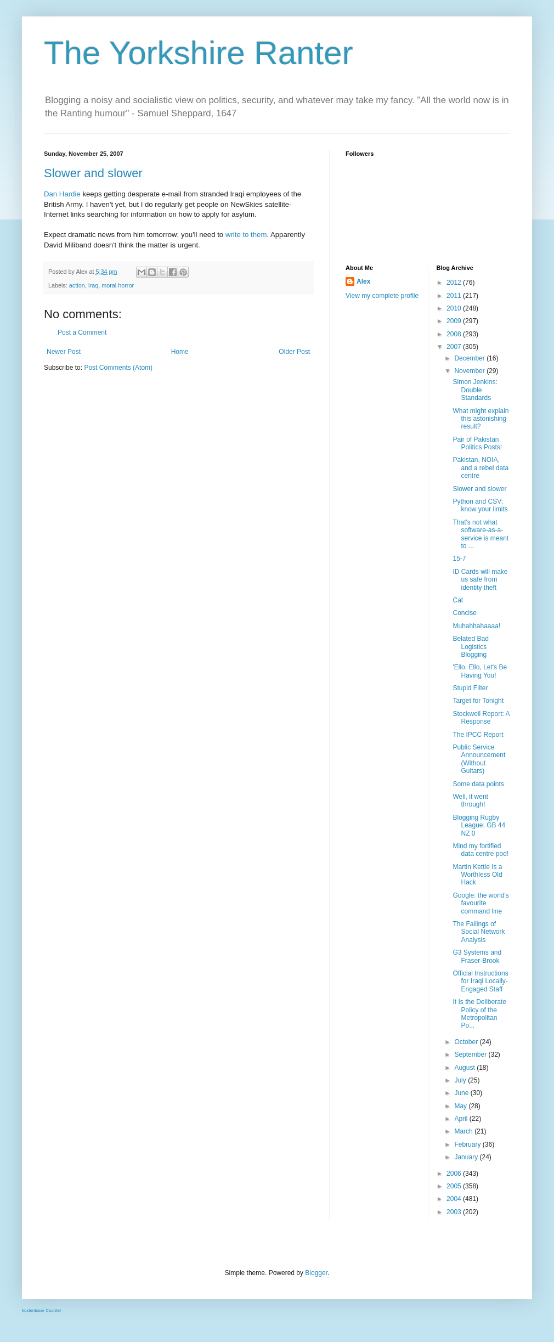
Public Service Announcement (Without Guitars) (479, 759)
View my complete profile (382, 296)
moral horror (117, 285)
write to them (246, 234)
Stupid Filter (470, 688)
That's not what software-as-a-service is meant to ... (480, 534)
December (470, 358)
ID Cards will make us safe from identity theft (480, 579)
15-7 (459, 558)
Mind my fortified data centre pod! (480, 850)
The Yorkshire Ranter (198, 53)
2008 (454, 334)
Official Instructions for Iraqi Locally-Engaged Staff (480, 981)
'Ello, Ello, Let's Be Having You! (480, 671)
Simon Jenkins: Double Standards (475, 390)
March (464, 1131)
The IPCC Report (478, 734)
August (465, 1068)
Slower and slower (93, 173)
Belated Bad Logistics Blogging (470, 646)
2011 (454, 296)
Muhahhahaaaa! (476, 626)
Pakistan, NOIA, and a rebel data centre (480, 468)
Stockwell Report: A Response (481, 717)
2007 (454, 347)
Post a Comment (82, 332)
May (461, 1106)
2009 (454, 321)
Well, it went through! (470, 800)
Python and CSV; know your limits (480, 505)
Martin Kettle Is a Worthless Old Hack (477, 875)
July (461, 1080)
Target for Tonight (478, 700)
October (466, 1042)
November (470, 371)
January (466, 1157)
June (462, 1093)
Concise (464, 613)
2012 (454, 282)
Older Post (294, 352)
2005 (454, 1186)
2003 (454, 1212)
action (77, 285)
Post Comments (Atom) (118, 367)
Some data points (478, 784)
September (471, 1054)
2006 (454, 1173)
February (468, 1144)
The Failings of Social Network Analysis (479, 932)
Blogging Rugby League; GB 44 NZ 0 (479, 825)
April (461, 1119)
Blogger (316, 1273)
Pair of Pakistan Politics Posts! (477, 443)
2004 (454, 1199)
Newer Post (64, 352)
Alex (363, 281)
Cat (458, 600)
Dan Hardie (62, 194)
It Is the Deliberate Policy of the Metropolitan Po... (479, 1013)
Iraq (93, 285)
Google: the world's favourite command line (480, 903)
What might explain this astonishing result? (480, 419)
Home (180, 352)
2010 (454, 308)
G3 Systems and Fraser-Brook (477, 956)
